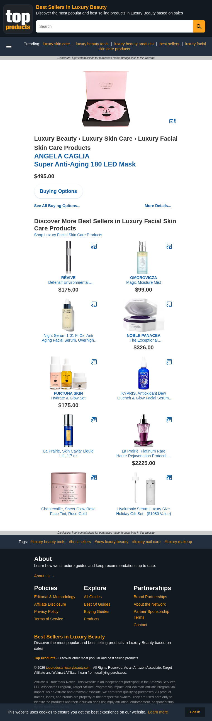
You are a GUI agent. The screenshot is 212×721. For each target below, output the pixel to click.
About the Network (150, 604)
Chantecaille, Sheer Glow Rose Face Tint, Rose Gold (68, 511)
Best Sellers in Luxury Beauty (71, 7)
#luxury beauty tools (47, 541)
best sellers (169, 44)
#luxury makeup (178, 541)
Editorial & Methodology (54, 597)
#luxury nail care (146, 541)
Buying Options (58, 191)
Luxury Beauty (55, 138)
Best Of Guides (97, 604)
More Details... (158, 205)
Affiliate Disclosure (50, 604)
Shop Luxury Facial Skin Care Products (68, 235)
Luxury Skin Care (107, 138)
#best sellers (80, 541)
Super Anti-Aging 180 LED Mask (85, 160)
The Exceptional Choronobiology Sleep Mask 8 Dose (144, 338)
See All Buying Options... (57, 205)
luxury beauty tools (92, 44)
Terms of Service (48, 619)
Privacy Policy (46, 611)
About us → (44, 576)
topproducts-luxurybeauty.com (68, 668)
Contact (140, 625)
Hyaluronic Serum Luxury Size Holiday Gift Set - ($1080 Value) (143, 511)
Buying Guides (96, 611)
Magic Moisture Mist (143, 280)
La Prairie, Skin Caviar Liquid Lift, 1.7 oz (68, 453)
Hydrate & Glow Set (68, 395)
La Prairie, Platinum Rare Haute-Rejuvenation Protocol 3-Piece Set (143, 453)
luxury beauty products (133, 44)
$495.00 (44, 176)
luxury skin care (56, 44)
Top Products (45, 658)
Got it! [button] (195, 712)
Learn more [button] (158, 712)
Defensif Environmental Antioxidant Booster (68, 280)
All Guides (93, 597)
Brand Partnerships (150, 597)
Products (91, 619)
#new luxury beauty (111, 541)
